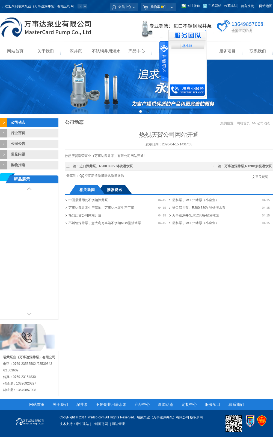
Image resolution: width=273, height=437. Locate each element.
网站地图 (265, 6)
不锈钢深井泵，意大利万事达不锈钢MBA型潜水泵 (105, 223)
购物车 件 (158, 7)
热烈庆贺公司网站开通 (85, 215)
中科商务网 (100, 424)
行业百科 (18, 133)
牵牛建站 (82, 424)
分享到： (72, 176)
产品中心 (136, 51)
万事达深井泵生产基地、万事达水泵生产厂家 (101, 208)
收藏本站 (230, 6)
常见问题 (18, 154)
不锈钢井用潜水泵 (106, 54)
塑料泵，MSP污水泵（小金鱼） (195, 200)
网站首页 (15, 51)
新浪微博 (97, 176)
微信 (120, 176)
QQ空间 (85, 176)
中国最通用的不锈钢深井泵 (88, 200)
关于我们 (45, 51)
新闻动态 (165, 404)
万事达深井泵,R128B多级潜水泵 (248, 166)
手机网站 (214, 6)
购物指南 (18, 165)
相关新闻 (87, 189)
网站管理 (118, 424)
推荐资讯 (114, 189)
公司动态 (18, 122)
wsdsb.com (96, 417)
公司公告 (18, 144)
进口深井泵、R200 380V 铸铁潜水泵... (107, 166)
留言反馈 (247, 6)
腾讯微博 (110, 176)
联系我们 (258, 51)
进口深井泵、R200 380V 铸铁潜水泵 (198, 208)
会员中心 (124, 7)
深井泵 (76, 51)
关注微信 (193, 6)
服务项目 (227, 51)
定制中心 (189, 404)
